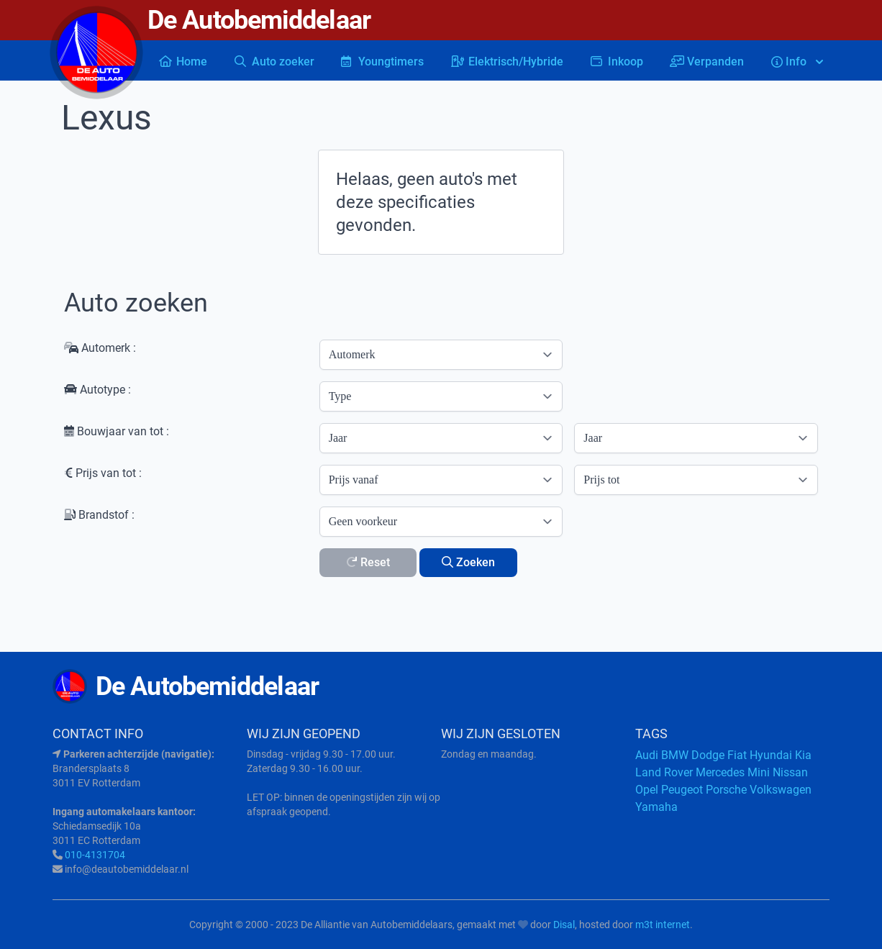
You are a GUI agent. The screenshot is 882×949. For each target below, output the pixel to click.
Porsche (726, 789)
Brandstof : (99, 515)
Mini (758, 772)
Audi (646, 755)
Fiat (737, 755)
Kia (803, 755)
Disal (564, 924)
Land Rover (664, 772)
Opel (646, 789)
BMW (674, 755)
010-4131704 (95, 855)
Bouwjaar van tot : (116, 431)
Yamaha (656, 807)
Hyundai (771, 755)
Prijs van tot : (103, 473)
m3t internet (662, 924)
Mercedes (720, 772)
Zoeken (468, 562)
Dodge (707, 755)
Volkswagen (780, 789)
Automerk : (100, 348)
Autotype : (97, 389)
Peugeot (682, 789)
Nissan (790, 772)
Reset (368, 562)
